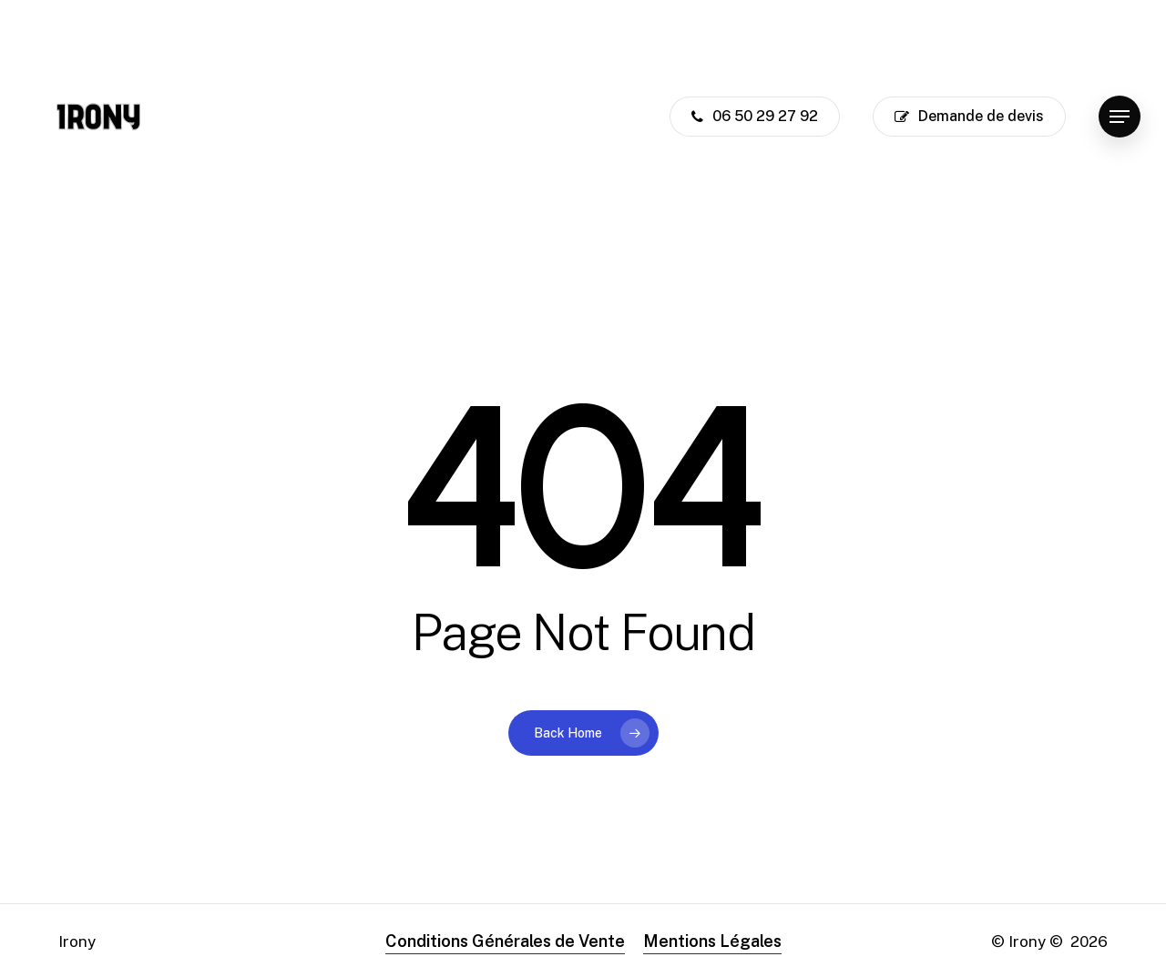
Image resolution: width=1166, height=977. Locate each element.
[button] (1119, 117)
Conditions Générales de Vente (505, 941)
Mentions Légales (712, 941)
